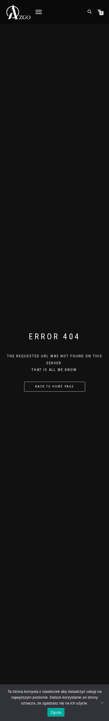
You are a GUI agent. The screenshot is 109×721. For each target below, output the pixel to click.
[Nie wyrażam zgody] (102, 703)
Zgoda (55, 712)
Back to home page (54, 386)
